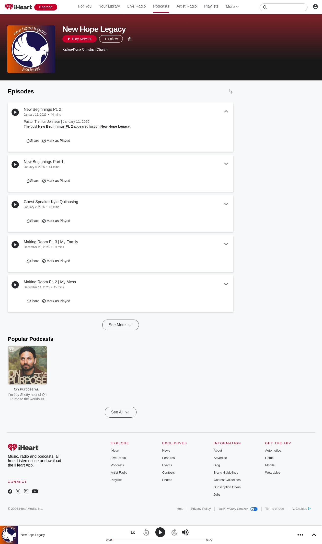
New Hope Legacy (115, 126)
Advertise (220, 458)
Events (167, 465)
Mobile (270, 465)
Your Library (109, 6)
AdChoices (301, 509)
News (166, 450)
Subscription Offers (227, 487)
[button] (129, 39)
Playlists (211, 6)
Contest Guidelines (227, 480)
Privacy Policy (201, 509)
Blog (217, 465)
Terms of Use (274, 509)
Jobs (217, 494)
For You (85, 6)
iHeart (115, 450)
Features (168, 458)
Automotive (273, 450)
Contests (168, 472)
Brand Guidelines (226, 472)
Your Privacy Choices (238, 509)
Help (180, 509)
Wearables (272, 472)
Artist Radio (187, 6)
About (218, 450)
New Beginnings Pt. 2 (55, 126)
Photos (167, 480)
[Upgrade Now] (45, 7)
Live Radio (136, 6)
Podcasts (161, 6)
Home (269, 458)
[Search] (284, 7)
